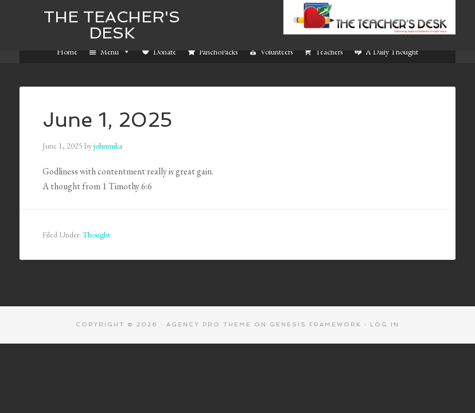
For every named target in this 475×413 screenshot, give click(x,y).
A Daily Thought (391, 51)
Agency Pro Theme (208, 324)
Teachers (329, 51)
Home (67, 51)
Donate (164, 51)
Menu (115, 51)
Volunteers (276, 51)
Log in (384, 324)
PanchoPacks (218, 51)
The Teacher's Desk (112, 24)
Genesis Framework (315, 324)
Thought (96, 234)
